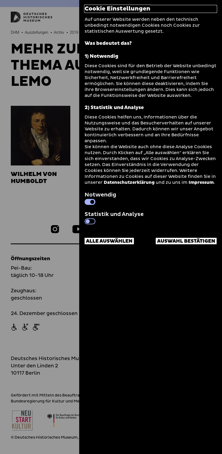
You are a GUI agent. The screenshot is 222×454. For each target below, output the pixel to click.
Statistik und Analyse (114, 217)
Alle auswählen (109, 241)
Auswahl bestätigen (186, 241)
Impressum (201, 182)
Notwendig (100, 198)
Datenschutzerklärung (129, 182)
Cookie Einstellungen (117, 8)
